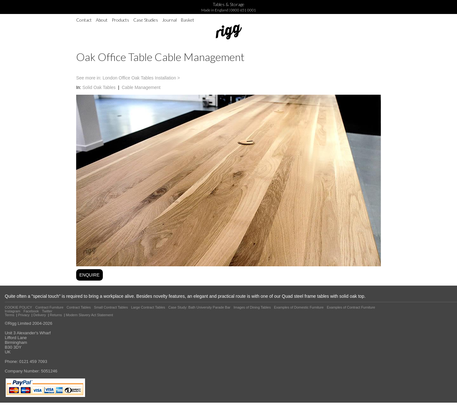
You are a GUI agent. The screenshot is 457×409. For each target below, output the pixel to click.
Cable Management (141, 87)
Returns (56, 315)
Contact (84, 20)
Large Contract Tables (148, 307)
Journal (169, 20)
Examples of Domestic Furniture (299, 307)
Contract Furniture (49, 307)
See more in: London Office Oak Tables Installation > (128, 77)
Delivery (39, 315)
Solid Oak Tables (99, 87)
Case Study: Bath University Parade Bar (199, 307)
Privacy (24, 315)
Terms (9, 315)
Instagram (12, 311)
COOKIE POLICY (18, 307)
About (102, 20)
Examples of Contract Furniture (351, 307)
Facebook (31, 311)
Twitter (47, 311)
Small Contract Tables (111, 307)
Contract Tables (79, 307)
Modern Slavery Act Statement (89, 315)
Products (120, 20)
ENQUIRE (89, 274)
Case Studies (145, 20)
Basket (187, 20)
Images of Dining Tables (252, 307)
